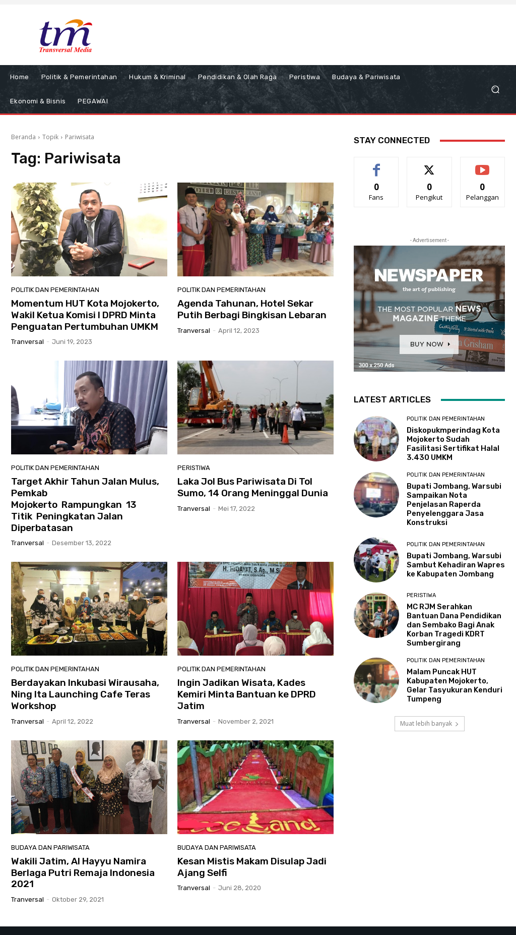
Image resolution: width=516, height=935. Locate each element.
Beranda (23, 137)
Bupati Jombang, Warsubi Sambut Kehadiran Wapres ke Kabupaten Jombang (456, 564)
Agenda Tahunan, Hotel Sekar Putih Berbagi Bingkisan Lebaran (252, 309)
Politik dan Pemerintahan (55, 289)
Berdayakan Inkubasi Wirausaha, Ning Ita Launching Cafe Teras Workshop (85, 694)
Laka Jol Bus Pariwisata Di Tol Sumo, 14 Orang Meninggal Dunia (252, 487)
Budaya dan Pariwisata (50, 847)
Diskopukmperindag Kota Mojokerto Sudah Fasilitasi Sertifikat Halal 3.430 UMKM (453, 444)
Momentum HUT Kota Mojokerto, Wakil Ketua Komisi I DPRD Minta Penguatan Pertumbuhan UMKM (85, 315)
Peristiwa (193, 467)
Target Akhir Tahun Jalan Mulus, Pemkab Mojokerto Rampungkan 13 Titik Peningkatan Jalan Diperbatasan (85, 504)
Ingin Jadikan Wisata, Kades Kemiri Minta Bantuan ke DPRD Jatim (246, 694)
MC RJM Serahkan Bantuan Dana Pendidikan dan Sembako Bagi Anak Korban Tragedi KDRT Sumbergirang (454, 625)
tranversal (27, 341)
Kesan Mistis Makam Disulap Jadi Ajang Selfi (252, 867)
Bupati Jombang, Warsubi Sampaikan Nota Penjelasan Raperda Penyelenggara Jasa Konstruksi (454, 504)
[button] (495, 89)
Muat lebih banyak (429, 723)
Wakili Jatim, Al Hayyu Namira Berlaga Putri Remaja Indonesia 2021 (83, 872)
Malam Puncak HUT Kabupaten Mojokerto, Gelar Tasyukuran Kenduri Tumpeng (454, 685)
